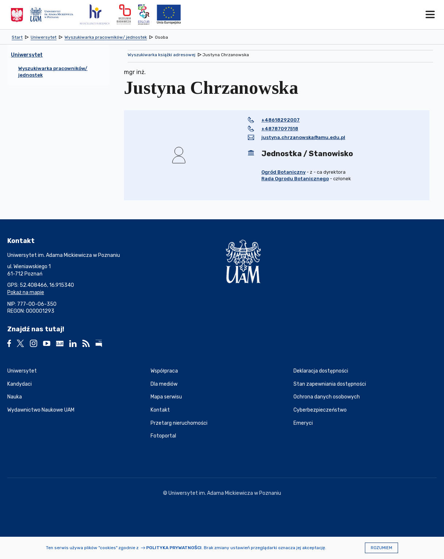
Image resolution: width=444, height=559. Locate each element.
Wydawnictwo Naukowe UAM (40, 410)
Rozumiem (381, 547)
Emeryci (303, 423)
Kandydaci (19, 384)
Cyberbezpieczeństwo (320, 410)
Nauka (14, 397)
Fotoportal (163, 436)
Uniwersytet (22, 371)
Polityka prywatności (174, 547)
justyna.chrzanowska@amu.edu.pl (303, 137)
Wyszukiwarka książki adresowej (161, 54)
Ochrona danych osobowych (326, 397)
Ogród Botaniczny (283, 172)
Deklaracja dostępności (320, 371)
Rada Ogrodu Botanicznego (295, 178)
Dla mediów (164, 384)
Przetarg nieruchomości (179, 423)
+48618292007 (280, 120)
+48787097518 (279, 128)
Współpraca (164, 371)
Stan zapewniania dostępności (329, 384)
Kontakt (160, 410)
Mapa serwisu (166, 397)
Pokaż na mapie (25, 292)
